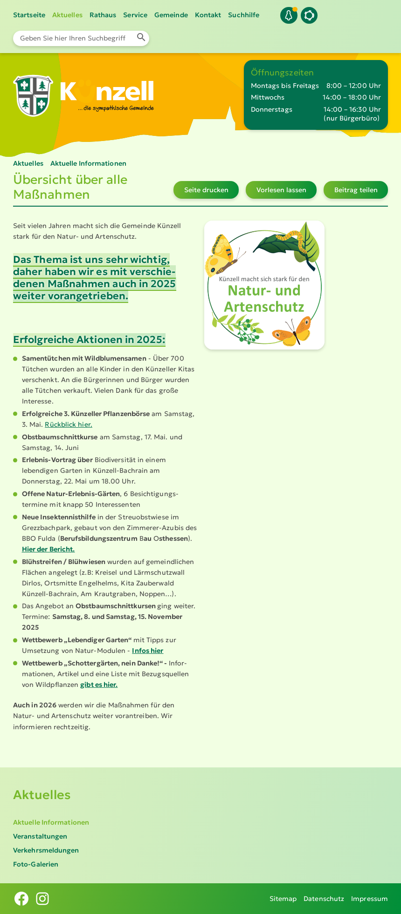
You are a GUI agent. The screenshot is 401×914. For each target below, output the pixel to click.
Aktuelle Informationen (51, 822)
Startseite (29, 15)
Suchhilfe (243, 15)
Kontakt (208, 15)
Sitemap (283, 898)
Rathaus (103, 15)
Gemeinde (171, 15)
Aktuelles (67, 15)
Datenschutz (324, 898)
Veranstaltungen (40, 836)
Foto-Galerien (35, 864)
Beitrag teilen (356, 190)
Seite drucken (206, 190)
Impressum (369, 898)
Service (135, 15)
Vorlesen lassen (281, 190)
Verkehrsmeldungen (46, 850)
